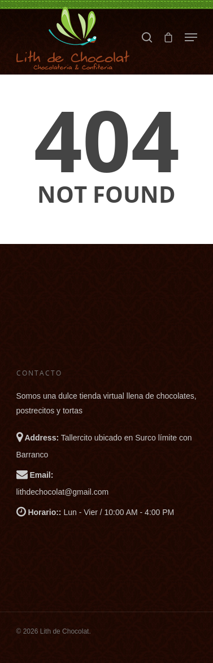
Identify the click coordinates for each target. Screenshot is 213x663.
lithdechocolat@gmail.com (62, 491)
